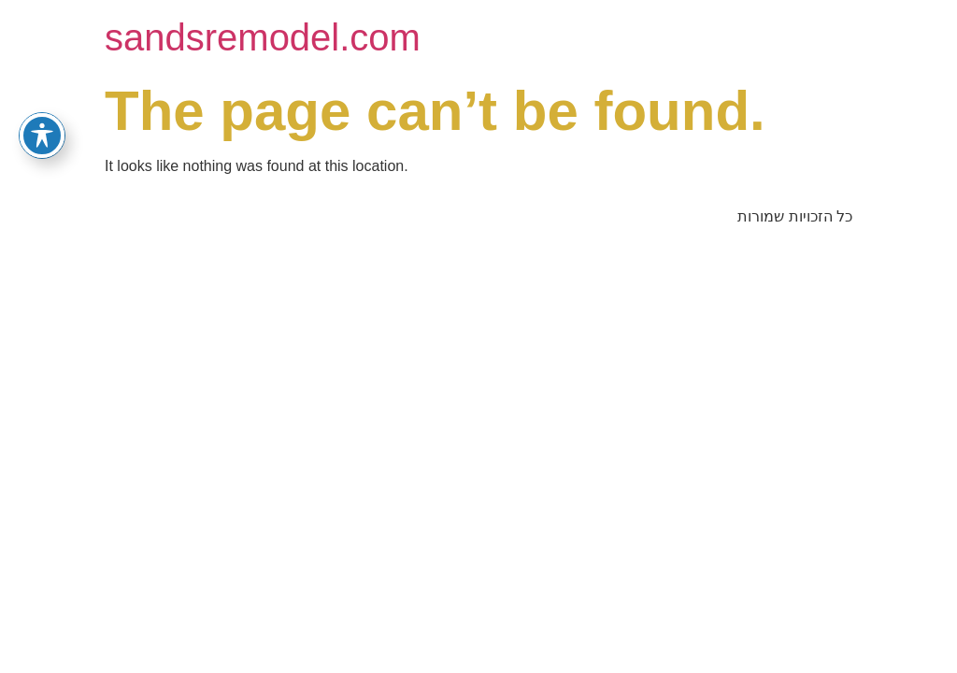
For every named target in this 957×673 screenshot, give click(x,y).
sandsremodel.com (263, 37)
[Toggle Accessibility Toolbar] (42, 135)
